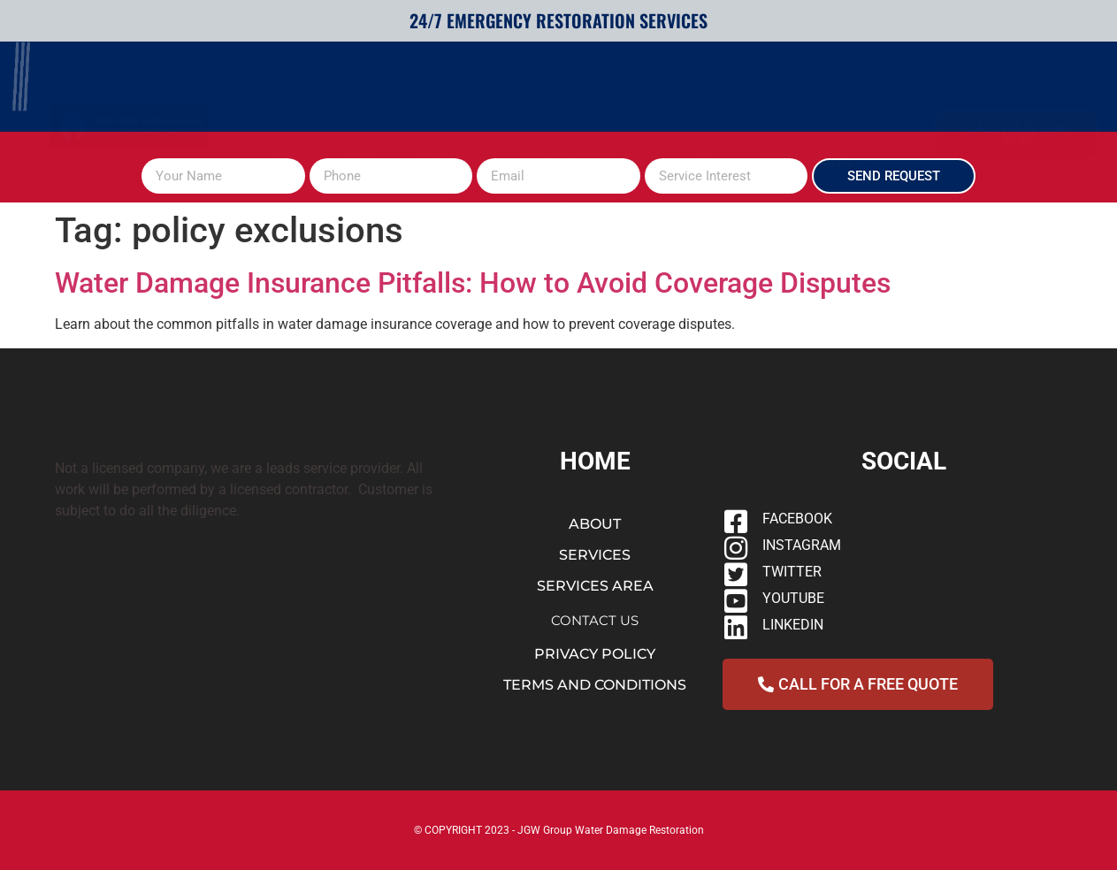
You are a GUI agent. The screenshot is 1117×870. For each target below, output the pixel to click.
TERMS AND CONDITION (590, 684)
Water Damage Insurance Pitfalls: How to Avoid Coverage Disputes (473, 283)
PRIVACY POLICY (594, 653)
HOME (288, 95)
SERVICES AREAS (814, 95)
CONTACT (571, 136)
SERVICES (450, 95)
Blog (710, 95)
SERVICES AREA (595, 585)
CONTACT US (595, 620)
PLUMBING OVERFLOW (591, 95)
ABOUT (359, 95)
